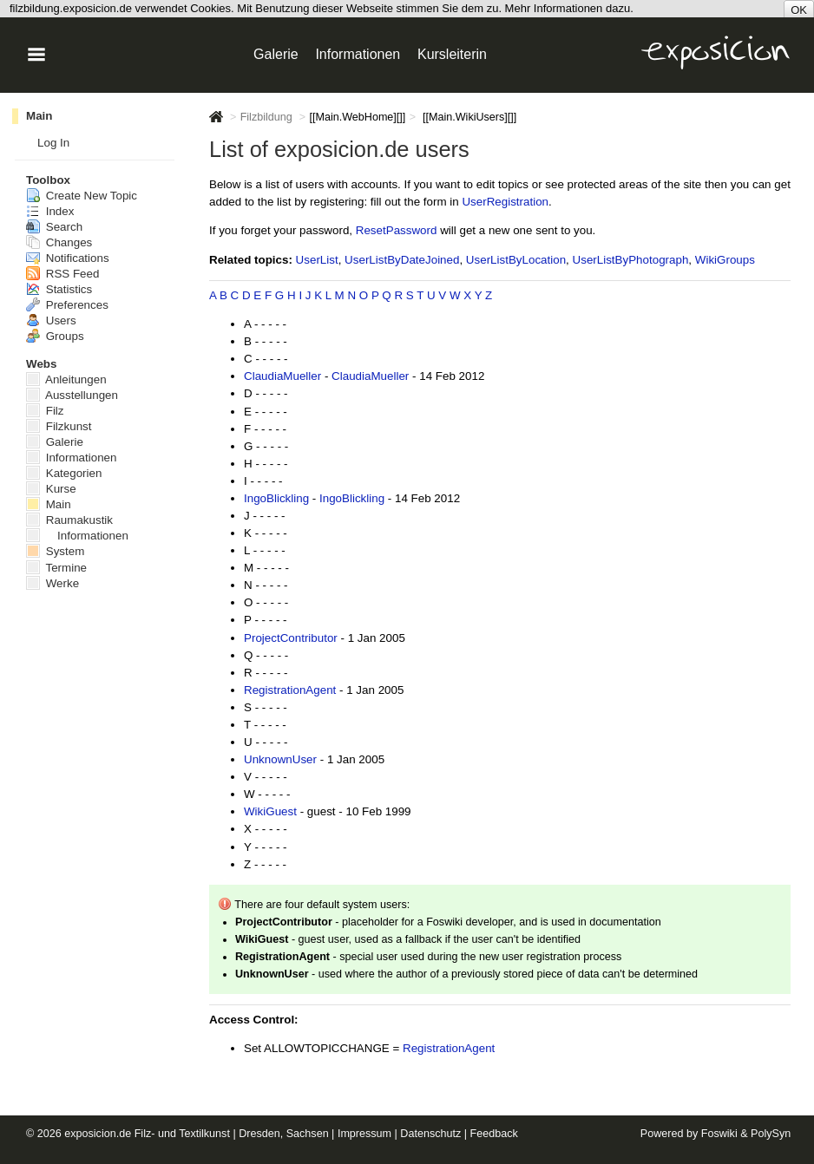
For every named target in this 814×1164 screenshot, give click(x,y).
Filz (45, 410)
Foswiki (719, 1134)
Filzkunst (59, 426)
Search (54, 226)
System (55, 551)
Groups (55, 336)
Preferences (67, 304)
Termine (56, 567)
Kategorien (64, 473)
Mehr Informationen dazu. (569, 8)
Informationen (71, 457)
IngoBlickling (276, 498)
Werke (52, 583)
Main (39, 115)
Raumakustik (69, 519)
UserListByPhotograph (631, 259)
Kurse (51, 488)
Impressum (364, 1134)
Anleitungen (66, 379)
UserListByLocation (516, 259)
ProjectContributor (291, 637)
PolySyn (771, 1134)
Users (51, 320)
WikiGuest (270, 811)
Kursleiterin (452, 54)
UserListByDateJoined (402, 259)
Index (50, 211)
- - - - (273, 323)
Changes (59, 242)
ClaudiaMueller (282, 376)
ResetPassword (396, 230)
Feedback (494, 1134)
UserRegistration (505, 201)
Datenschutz (430, 1134)
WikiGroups (725, 259)
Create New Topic (81, 195)
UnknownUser (280, 759)
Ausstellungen (72, 395)
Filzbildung (266, 117)
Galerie (54, 441)
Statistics (59, 289)
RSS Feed (62, 273)
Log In (53, 142)
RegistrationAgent (290, 689)
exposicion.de (97, 1134)
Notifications (67, 258)
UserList (317, 259)
